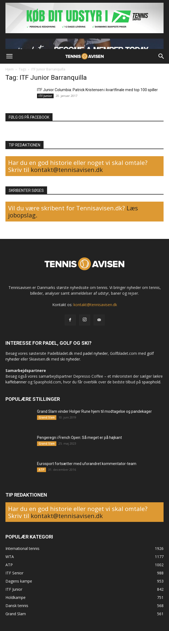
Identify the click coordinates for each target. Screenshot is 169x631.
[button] (9, 56)
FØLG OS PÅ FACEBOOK (29, 117)
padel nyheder (95, 353)
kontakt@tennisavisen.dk (66, 169)
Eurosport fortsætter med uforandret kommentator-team (86, 463)
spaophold (151, 381)
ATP (41, 470)
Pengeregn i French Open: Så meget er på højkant (79, 437)
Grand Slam (47, 417)
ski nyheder (70, 359)
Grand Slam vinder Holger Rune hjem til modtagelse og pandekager (94, 411)
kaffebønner (16, 381)
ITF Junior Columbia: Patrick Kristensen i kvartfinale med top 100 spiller (97, 90)
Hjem (9, 69)
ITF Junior (45, 96)
